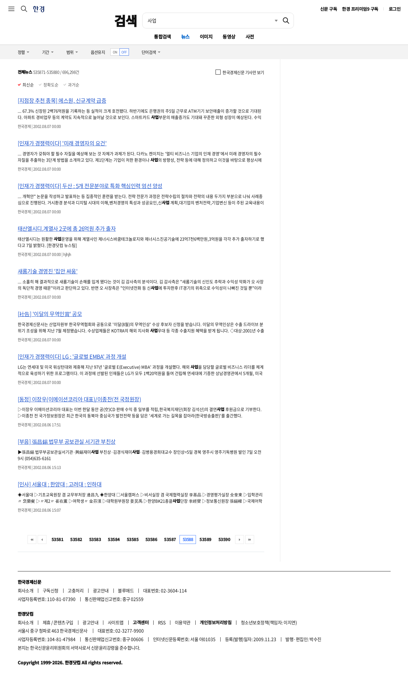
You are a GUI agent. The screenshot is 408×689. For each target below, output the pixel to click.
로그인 (394, 9)
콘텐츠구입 (63, 622)
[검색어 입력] (210, 20)
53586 (151, 539)
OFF (124, 52)
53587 (170, 539)
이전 (42, 539)
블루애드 (126, 590)
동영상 (228, 36)
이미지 (206, 36)
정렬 (21, 52)
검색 (125, 20)
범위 (70, 52)
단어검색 (149, 52)
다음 (239, 539)
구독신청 (50, 590)
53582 (76, 539)
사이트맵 (116, 622)
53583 (95, 539)
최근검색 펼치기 (271, 20)
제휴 (47, 622)
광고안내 (101, 590)
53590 (224, 539)
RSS (161, 622)
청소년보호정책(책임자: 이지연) (269, 622)
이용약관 (183, 622)
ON (115, 52)
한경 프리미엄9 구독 (360, 9)
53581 (57, 539)
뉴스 (185, 36)
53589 (205, 539)
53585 (132, 539)
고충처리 (75, 590)
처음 (31, 539)
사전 (250, 36)
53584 (113, 539)
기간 (45, 52)
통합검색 (162, 36)
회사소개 (25, 590)
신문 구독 (328, 9)
